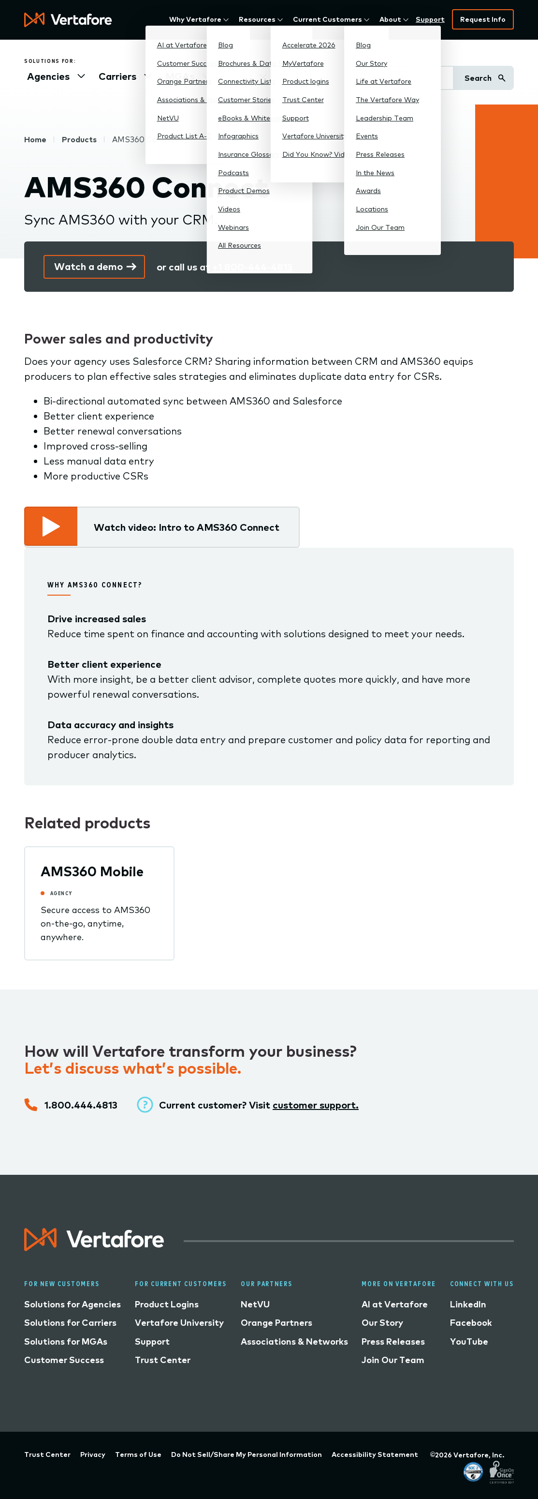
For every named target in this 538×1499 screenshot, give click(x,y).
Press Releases (393, 1341)
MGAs (179, 76)
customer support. (316, 1105)
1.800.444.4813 (80, 1105)
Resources (257, 19)
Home (35, 139)
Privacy (92, 1454)
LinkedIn (468, 1304)
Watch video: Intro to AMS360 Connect (186, 527)
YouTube (469, 1341)
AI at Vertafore (395, 1304)
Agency (61, 893)
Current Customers (327, 19)
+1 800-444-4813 (252, 267)
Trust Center (162, 1359)
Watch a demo (88, 266)
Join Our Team (393, 1359)
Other (237, 76)
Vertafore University (179, 1322)
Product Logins (167, 1304)
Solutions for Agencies (72, 1304)
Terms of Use (138, 1454)
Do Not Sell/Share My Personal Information (246, 1454)
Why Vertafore (195, 19)
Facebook (471, 1322)
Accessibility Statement (375, 1454)
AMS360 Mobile (92, 871)
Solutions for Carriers (70, 1322)
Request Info (483, 19)
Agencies (48, 76)
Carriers (117, 76)
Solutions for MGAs (65, 1341)
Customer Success (64, 1359)
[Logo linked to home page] (94, 1248)
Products (79, 139)
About (390, 19)
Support (430, 19)
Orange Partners (276, 1322)
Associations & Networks (294, 1341)
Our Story (382, 1322)
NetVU (255, 1304)
